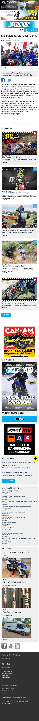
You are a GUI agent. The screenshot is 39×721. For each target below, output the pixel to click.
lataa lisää (6, 314)
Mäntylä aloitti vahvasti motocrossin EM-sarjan (18, 230)
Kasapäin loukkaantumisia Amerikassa (13, 512)
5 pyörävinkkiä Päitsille (9, 522)
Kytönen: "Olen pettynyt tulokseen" (14, 266)
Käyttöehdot (5, 675)
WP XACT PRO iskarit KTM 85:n (15, 582)
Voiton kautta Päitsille (8, 528)
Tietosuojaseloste (7, 673)
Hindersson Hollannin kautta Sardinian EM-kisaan (18, 462)
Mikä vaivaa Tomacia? (9, 465)
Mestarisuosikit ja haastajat (10, 491)
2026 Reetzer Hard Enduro (11, 157)
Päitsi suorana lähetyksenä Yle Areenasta (14, 517)
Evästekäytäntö (6, 677)
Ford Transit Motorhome (12, 612)
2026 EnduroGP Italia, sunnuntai (13, 303)
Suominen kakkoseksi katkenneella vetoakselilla (16, 506)
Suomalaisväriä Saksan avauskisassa (14, 472)
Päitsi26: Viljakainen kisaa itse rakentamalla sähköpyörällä (19, 501)
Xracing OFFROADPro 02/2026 (13, 413)
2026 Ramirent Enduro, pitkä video (12, 533)
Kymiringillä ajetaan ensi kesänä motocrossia (17, 475)
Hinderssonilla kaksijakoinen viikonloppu (16, 193)
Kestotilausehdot (7, 671)
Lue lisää (5, 162)
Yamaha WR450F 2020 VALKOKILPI (17, 552)
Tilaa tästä (19, 419)
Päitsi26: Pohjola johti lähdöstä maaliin (13, 496)
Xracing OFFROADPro (13, 40)
